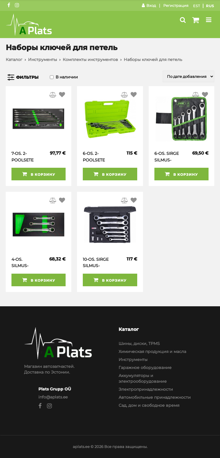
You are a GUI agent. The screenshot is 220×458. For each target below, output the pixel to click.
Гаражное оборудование (145, 367)
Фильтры (27, 77)
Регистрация (175, 5)
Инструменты (42, 59)
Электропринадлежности (146, 389)
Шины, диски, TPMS (139, 343)
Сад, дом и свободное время (149, 405)
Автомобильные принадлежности (155, 397)
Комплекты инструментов (90, 59)
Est (196, 6)
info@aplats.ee (53, 397)
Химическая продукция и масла (152, 351)
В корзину (38, 174)
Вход (149, 5)
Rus (210, 6)
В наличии (67, 77)
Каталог (14, 59)
